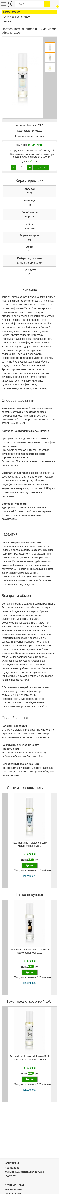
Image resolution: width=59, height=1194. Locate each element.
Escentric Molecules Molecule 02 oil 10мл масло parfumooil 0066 (29, 1058)
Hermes (39, 136)
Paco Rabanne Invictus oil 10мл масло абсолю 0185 (30, 844)
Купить (41, 167)
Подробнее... (29, 876)
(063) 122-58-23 (12, 1168)
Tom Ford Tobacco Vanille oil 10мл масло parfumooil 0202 (29, 951)
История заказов (13, 1190)
